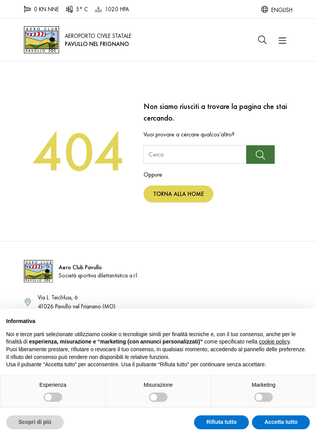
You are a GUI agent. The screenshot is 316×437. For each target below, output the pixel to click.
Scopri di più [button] (35, 422)
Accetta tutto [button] (280, 422)
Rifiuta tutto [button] (221, 422)
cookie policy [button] (274, 341)
